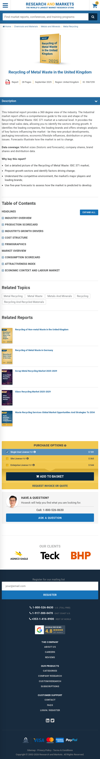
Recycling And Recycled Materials (24, 302)
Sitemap (31, 750)
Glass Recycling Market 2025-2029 (33, 391)
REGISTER (50, 595)
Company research (50, 676)
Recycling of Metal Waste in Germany (34, 350)
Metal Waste (35, 296)
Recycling (82, 296)
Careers (50, 652)
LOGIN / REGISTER (50, 710)
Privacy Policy (44, 750)
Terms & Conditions (63, 750)
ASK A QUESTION (50, 518)
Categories (50, 670)
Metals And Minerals (59, 296)
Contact (50, 699)
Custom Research (50, 681)
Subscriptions (50, 686)
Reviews (50, 657)
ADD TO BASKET (50, 476)
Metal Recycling (13, 296)
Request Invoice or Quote (50, 485)
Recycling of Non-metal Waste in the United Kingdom (41, 329)
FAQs (50, 705)
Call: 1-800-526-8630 (50, 510)
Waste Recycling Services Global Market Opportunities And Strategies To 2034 (55, 412)
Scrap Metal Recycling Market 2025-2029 (36, 371)
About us (50, 647)
